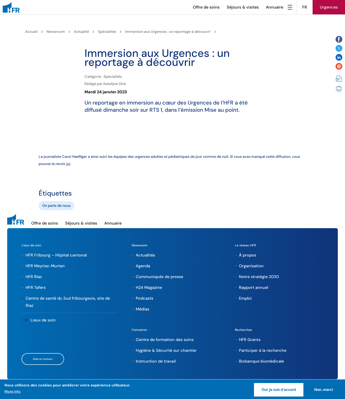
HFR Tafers (36, 287)
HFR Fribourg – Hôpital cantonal (56, 255)
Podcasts (144, 298)
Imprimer (339, 88)
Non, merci (323, 390)
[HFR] (11, 7)
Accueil (31, 31)
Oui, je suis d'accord (279, 390)
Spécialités (107, 31)
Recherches (243, 330)
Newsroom (56, 31)
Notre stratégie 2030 (259, 276)
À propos (247, 255)
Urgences (329, 7)
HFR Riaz (34, 276)
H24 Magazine (149, 287)
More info (12, 391)
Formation (139, 330)
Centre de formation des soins (165, 339)
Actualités (145, 255)
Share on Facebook (339, 39)
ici (67, 163)
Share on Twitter (339, 48)
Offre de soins (206, 7)
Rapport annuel (253, 287)
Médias (142, 309)
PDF (339, 79)
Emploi (245, 298)
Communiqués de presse (159, 276)
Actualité (81, 31)
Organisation (251, 266)
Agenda (143, 266)
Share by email (339, 66)
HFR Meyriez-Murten (45, 266)
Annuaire (274, 7)
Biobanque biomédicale (261, 361)
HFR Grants (249, 339)
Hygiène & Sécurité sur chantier (166, 350)
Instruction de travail (156, 361)
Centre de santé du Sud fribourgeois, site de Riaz (68, 302)
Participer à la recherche (262, 350)
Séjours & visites (243, 7)
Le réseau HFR (245, 245)
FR (304, 7)
